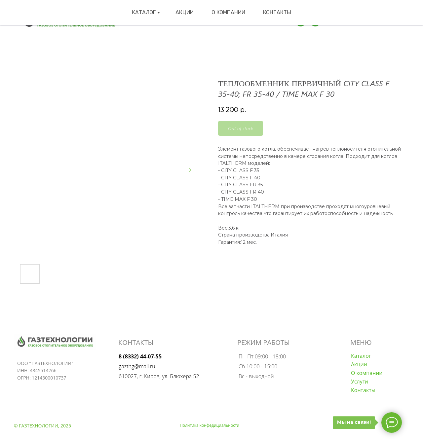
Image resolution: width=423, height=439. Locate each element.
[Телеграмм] (301, 21)
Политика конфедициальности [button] (209, 425)
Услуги (359, 381)
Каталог (160, 21)
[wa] (315, 21)
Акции (191, 21)
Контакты (261, 21)
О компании (224, 21)
